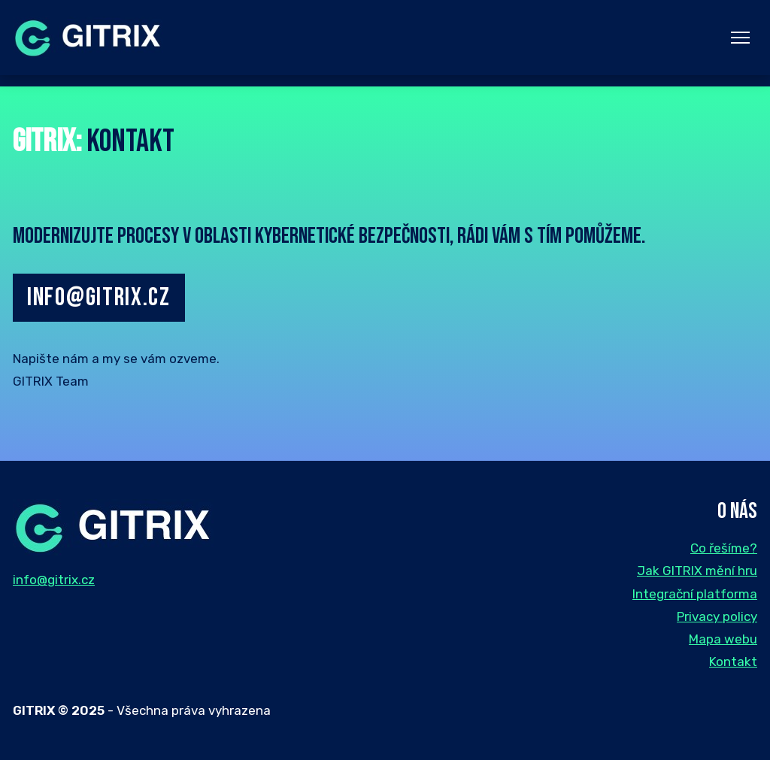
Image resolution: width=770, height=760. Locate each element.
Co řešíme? (723, 548)
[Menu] (740, 38)
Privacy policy (717, 616)
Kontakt (733, 661)
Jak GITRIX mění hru (697, 570)
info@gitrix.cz (99, 297)
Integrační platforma (694, 593)
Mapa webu (723, 638)
